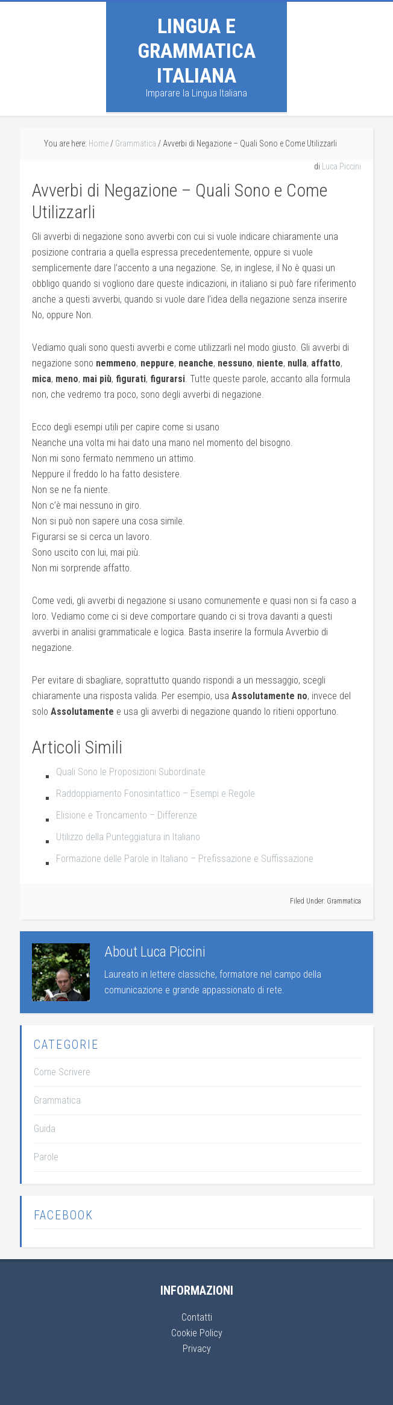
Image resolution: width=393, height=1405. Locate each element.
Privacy (197, 1348)
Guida (44, 1128)
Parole (46, 1157)
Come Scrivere (62, 1072)
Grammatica (344, 901)
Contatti (196, 1317)
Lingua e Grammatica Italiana (196, 50)
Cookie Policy (196, 1333)
